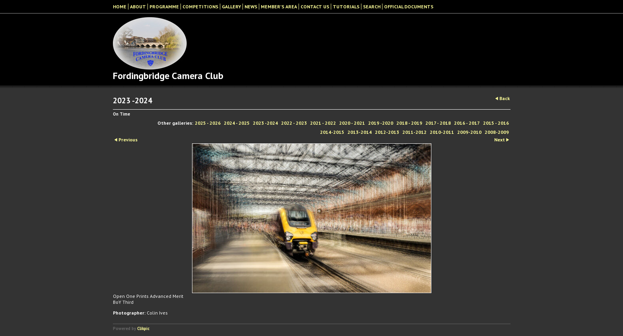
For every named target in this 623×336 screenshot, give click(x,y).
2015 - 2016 (496, 123)
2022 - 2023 (294, 123)
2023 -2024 (265, 123)
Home (119, 7)
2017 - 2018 (438, 123)
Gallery (231, 7)
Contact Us (315, 7)
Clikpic (143, 328)
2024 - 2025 (237, 123)
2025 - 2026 (208, 123)
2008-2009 (497, 132)
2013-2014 (359, 132)
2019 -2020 (380, 123)
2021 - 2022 (323, 123)
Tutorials (346, 7)
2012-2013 (387, 132)
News (251, 7)
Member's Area (279, 7)
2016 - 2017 (467, 123)
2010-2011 (442, 132)
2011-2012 (414, 132)
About (138, 7)
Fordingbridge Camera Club (168, 76)
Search (371, 7)
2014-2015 (332, 132)
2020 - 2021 (352, 123)
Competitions (200, 7)
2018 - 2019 (409, 123)
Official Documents (408, 7)
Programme (164, 7)
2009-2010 (469, 132)
